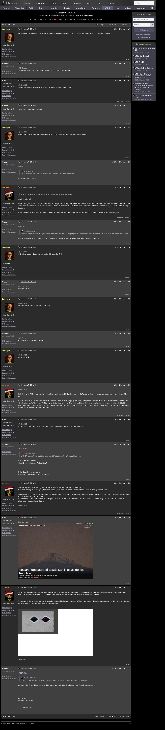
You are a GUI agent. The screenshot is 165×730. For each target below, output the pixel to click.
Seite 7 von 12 (8, 25)
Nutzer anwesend (143, 14)
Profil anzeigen (7, 49)
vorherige (100, 25)
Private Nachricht (8, 51)
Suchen (92, 20)
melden (127, 59)
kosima (5, 105)
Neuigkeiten (112, 3)
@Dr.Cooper (22, 68)
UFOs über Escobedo (144, 57)
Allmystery (11, 3)
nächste (125, 25)
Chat (89, 3)
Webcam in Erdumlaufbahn (144, 69)
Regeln (22, 723)
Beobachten (71, 20)
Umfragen (128, 8)
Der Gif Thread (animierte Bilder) (144, 97)
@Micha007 (22, 85)
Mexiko (65, 15)
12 (120, 25)
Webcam (72, 15)
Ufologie (107, 8)
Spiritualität (66, 8)
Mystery (41, 8)
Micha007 (5, 64)
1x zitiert (120, 101)
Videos (64, 3)
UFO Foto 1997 (144, 63)
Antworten (82, 20)
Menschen (6, 8)
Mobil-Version (30, 723)
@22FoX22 (22, 226)
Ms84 (4, 81)
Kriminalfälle (53, 8)
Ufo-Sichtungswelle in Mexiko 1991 (144, 50)
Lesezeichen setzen (9, 56)
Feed (86, 15)
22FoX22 (5, 187)
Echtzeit (27, 3)
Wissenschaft (19, 8)
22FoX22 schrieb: (28, 231)
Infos (100, 20)
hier (34, 178)
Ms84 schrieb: (27, 171)
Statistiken (77, 3)
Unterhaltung (141, 8)
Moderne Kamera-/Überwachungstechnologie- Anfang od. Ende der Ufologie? (144, 88)
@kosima (54, 194)
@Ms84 (21, 166)
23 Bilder (50, 20)
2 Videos (60, 20)
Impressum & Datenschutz (10, 723)
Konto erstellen (144, 38)
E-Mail (90, 15)
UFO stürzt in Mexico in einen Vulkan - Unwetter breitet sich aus (144, 77)
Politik (31, 8)
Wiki (99, 3)
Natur (117, 8)
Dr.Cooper (6, 29)
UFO (61, 15)
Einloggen (144, 30)
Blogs (54, 3)
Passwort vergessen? (143, 34)
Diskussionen (40, 3)
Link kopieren (6, 54)
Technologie (96, 8)
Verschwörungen (80, 8)
